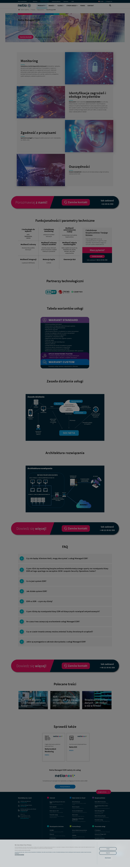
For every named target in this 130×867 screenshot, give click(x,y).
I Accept (107, 848)
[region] (65, 853)
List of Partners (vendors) (19, 854)
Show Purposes (108, 857)
